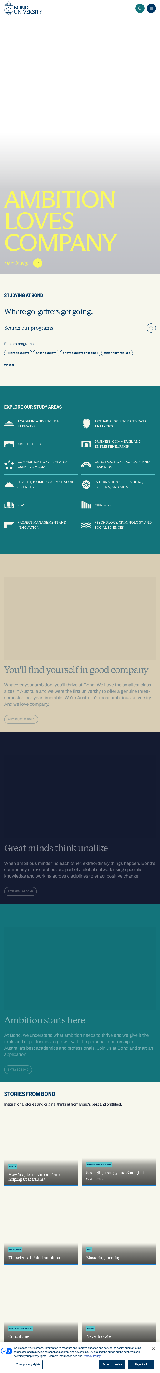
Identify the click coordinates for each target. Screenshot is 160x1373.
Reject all (141, 1364)
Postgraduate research (80, 353)
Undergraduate (18, 353)
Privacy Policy (92, 1356)
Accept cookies (112, 1364)
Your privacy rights (28, 1364)
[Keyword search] (80, 328)
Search (141, 8)
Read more (39, 263)
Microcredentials (117, 353)
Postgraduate (46, 353)
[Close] (153, 1348)
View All (10, 365)
